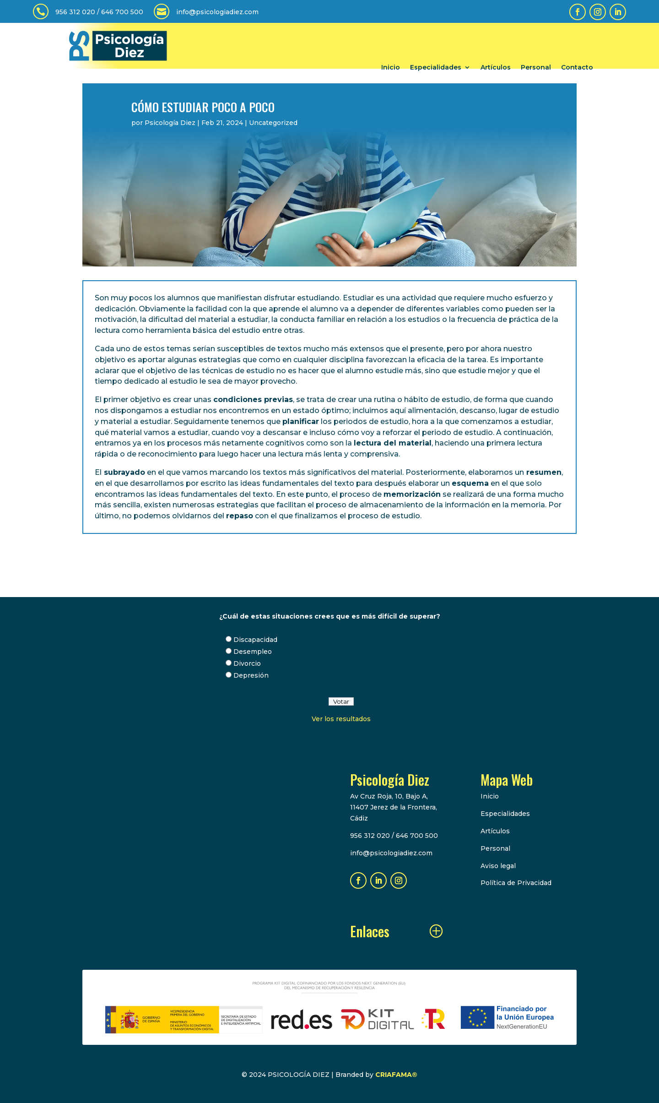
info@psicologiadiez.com (217, 12)
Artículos (496, 67)
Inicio (390, 67)
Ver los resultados (341, 719)
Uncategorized (273, 123)
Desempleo (252, 651)
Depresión (251, 675)
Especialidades (435, 67)
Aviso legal (498, 866)
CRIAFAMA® (396, 1074)
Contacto (577, 67)
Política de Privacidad (516, 883)
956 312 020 (75, 12)
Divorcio (247, 663)
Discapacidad (255, 640)
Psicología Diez (170, 123)
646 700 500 (122, 12)
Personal (536, 67)
